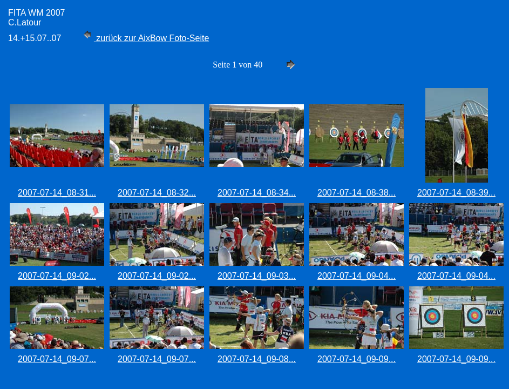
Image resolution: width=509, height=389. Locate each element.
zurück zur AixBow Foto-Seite (144, 38)
